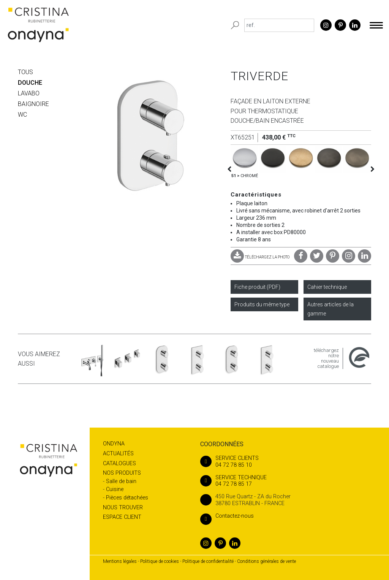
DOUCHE (30, 82)
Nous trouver (123, 507)
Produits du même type (261, 304)
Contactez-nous (227, 516)
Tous (25, 72)
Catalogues (119, 463)
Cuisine (114, 489)
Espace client (122, 517)
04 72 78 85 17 (285, 480)
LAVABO (29, 93)
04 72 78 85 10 (285, 461)
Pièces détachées (127, 497)
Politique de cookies (159, 561)
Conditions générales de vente (266, 561)
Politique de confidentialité (208, 561)
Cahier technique (327, 287)
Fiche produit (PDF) (257, 287)
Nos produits (122, 473)
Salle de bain (121, 481)
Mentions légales (120, 561)
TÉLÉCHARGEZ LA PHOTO (260, 257)
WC (22, 114)
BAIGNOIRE (33, 104)
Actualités (118, 453)
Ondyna (114, 444)
